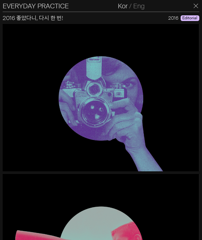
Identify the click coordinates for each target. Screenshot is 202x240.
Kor (123, 6)
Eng (139, 6)
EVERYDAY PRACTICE (36, 6)
